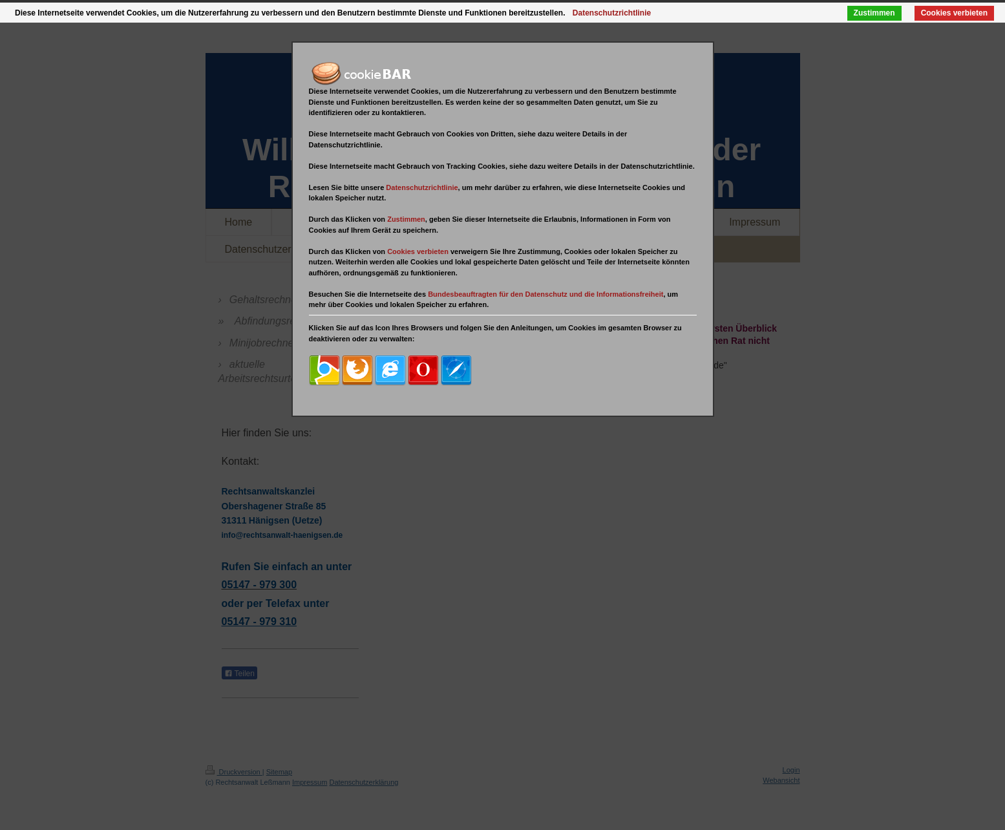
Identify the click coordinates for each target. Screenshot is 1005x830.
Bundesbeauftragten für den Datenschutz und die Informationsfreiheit (545, 294)
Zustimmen (874, 12)
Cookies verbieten (954, 12)
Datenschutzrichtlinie (422, 187)
